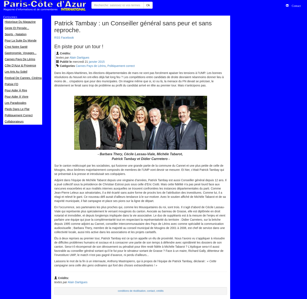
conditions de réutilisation (132, 290)
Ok (148, 5)
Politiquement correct (121, 66)
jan (93, 61)
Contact (295, 5)
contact (151, 290)
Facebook (67, 37)
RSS (57, 37)
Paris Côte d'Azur (44, 5)
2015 (101, 61)
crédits (159, 290)
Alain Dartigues (79, 57)
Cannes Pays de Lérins (91, 66)
